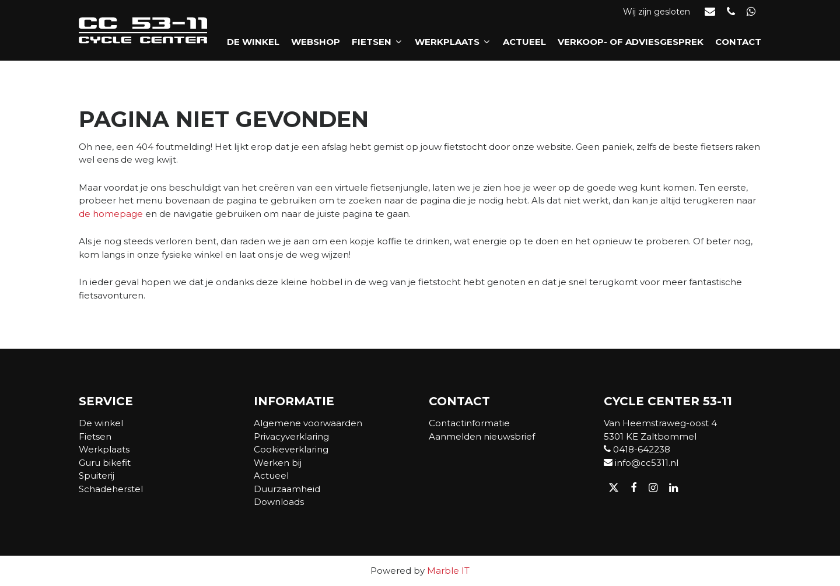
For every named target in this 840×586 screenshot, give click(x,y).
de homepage (111, 213)
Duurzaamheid (287, 488)
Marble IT (448, 570)
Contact (738, 41)
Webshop (315, 41)
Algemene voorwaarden (308, 423)
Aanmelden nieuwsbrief (482, 436)
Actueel (524, 41)
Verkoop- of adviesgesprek (631, 41)
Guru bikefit (105, 462)
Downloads (279, 501)
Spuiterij (96, 475)
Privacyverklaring (291, 436)
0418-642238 (637, 449)
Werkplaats (453, 41)
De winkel (253, 41)
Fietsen (377, 41)
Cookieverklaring (291, 449)
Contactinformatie (469, 423)
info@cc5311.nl (641, 462)
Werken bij (278, 462)
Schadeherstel (111, 488)
